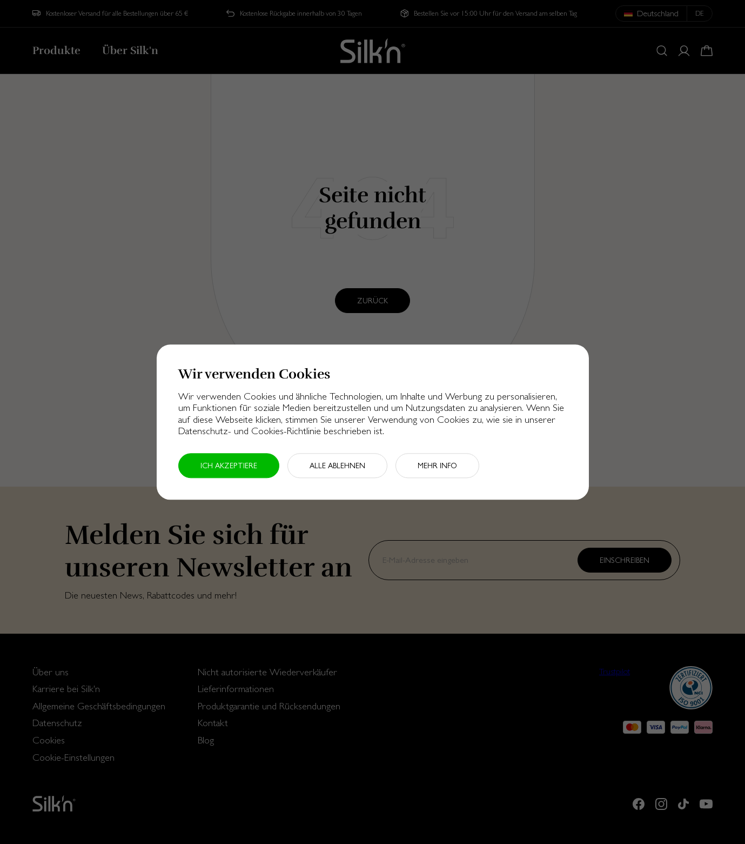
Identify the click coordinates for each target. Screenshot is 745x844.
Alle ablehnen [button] (337, 465)
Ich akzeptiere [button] (228, 465)
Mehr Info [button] (437, 465)
